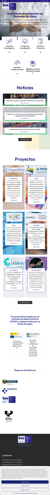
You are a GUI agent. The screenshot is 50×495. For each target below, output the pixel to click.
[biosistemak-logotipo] (9, 3)
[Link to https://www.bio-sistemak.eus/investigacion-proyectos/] (40, 52)
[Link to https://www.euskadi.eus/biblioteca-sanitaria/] (33, 73)
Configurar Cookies (25, 489)
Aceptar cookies (25, 482)
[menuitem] (41, 1)
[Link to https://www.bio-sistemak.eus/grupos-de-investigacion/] (25, 52)
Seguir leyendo (35, 289)
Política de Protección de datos (26, 493)
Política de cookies (16, 493)
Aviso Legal (35, 493)
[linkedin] (2, 1)
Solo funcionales (25, 485)
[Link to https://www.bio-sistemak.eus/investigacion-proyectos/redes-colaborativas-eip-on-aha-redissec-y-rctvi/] (17, 73)
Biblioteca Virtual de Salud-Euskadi (33, 70)
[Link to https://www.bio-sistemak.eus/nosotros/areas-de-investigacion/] (9, 52)
